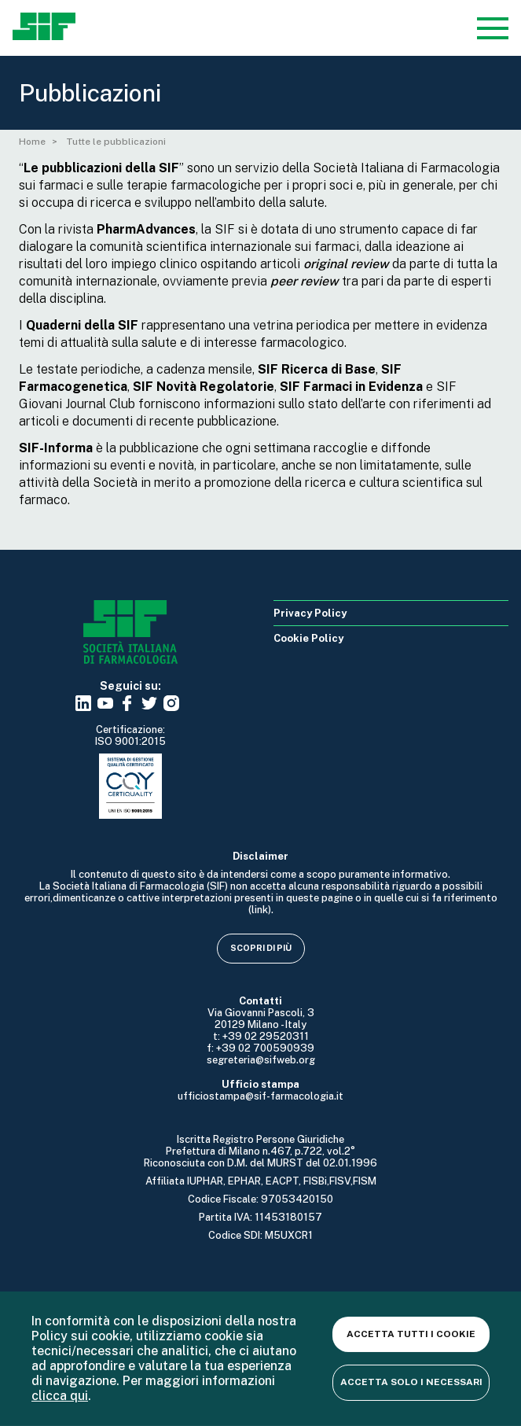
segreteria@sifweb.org (261, 1060)
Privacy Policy (310, 613)
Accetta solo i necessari (411, 1381)
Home (32, 141)
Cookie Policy (308, 638)
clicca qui (59, 1395)
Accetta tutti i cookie (411, 1333)
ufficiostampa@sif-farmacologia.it (260, 1096)
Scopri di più (261, 948)
